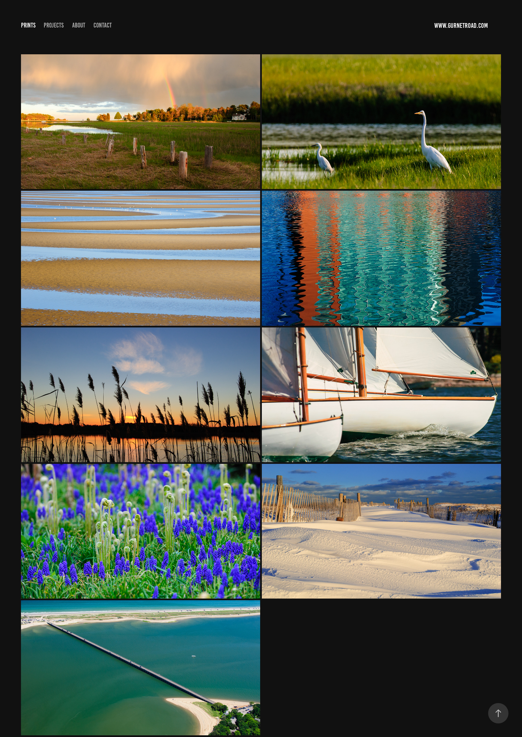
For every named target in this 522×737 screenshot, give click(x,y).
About (78, 25)
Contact (102, 25)
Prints (28, 25)
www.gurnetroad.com (461, 25)
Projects (54, 25)
